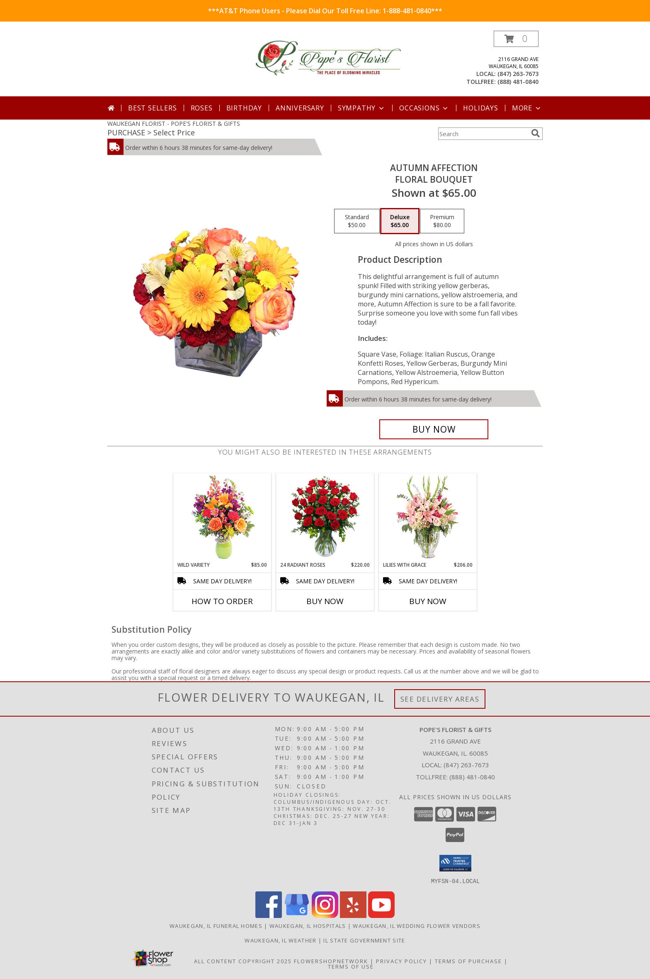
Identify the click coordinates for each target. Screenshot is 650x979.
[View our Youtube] (381, 915)
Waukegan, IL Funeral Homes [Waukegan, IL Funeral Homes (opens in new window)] (216, 925)
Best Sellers (152, 108)
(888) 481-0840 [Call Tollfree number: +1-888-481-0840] (472, 777)
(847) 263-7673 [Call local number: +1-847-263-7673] (517, 74)
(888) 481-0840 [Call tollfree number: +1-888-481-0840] (517, 82)
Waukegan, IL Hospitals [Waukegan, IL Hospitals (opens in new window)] (307, 925)
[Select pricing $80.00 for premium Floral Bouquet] (442, 221)
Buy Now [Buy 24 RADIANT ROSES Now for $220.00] (325, 601)
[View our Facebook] (268, 915)
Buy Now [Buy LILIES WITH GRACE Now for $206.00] (427, 601)
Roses (202, 108)
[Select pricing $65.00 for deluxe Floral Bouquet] (399, 221)
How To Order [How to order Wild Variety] (222, 601)
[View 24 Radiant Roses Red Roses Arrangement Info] (325, 517)
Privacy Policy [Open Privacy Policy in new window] (401, 960)
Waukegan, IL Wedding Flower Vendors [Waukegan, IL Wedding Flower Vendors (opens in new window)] (416, 925)
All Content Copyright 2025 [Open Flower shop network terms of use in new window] (243, 960)
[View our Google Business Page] (297, 915)
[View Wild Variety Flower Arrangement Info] (222, 517)
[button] (516, 39)
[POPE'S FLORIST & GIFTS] (328, 58)
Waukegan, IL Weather (280, 940)
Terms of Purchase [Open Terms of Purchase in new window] (468, 960)
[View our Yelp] (353, 915)
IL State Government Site (364, 940)
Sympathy (362, 108)
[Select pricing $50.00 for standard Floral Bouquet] (357, 221)
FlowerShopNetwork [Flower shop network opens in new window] (331, 960)
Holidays (480, 108)
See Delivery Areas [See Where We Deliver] (440, 699)
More (527, 108)
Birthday (244, 108)
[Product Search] (483, 134)
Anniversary (300, 108)
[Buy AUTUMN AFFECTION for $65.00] (433, 429)
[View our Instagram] (325, 915)
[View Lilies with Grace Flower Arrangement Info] (428, 517)
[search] (535, 133)
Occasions (424, 108)
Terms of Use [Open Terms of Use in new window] (351, 966)
